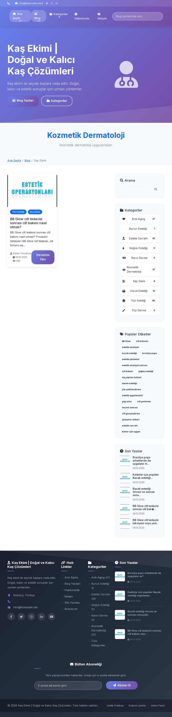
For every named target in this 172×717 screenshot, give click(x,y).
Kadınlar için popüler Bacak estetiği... (146, 476)
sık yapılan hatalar (132, 377)
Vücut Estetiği (139, 291)
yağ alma (127, 401)
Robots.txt (70, 609)
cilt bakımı (127, 371)
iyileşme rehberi (131, 419)
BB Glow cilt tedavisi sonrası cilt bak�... (146, 507)
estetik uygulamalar (132, 395)
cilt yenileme (144, 401)
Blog (37, 16)
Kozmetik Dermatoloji (139, 269)
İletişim (102, 16)
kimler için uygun (131, 431)
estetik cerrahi (130, 425)
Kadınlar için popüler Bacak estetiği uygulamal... (144, 594)
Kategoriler (57, 101)
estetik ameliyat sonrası (134, 365)
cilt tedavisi (142, 341)
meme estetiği (129, 383)
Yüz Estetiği (139, 300)
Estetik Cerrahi (139, 238)
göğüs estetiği (145, 371)
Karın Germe (139, 257)
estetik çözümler (131, 359)
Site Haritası (72, 602)
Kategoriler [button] (59, 14)
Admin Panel (158, 705)
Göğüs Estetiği (139, 248)
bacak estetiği (129, 353)
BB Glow (126, 341)
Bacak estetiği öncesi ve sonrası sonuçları (142, 613)
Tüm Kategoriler (98, 643)
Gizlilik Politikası (115, 705)
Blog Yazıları (22, 100)
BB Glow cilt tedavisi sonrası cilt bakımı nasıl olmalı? (28, 223)
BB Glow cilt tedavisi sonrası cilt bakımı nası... (144, 632)
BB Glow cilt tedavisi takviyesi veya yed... (146, 521)
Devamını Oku (42, 257)
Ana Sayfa (17, 16)
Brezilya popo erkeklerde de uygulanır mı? (144, 575)
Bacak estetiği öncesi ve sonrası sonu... (144, 492)
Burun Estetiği (143, 228)
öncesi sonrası (130, 407)
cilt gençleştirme (131, 413)
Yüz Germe (139, 310)
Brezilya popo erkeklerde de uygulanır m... (142, 460)
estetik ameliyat (130, 347)
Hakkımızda (82, 16)
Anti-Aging (139, 219)
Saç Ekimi (139, 281)
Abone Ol (122, 685)
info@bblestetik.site (28, 3)
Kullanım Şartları (137, 705)
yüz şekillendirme (131, 389)
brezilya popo (149, 353)
